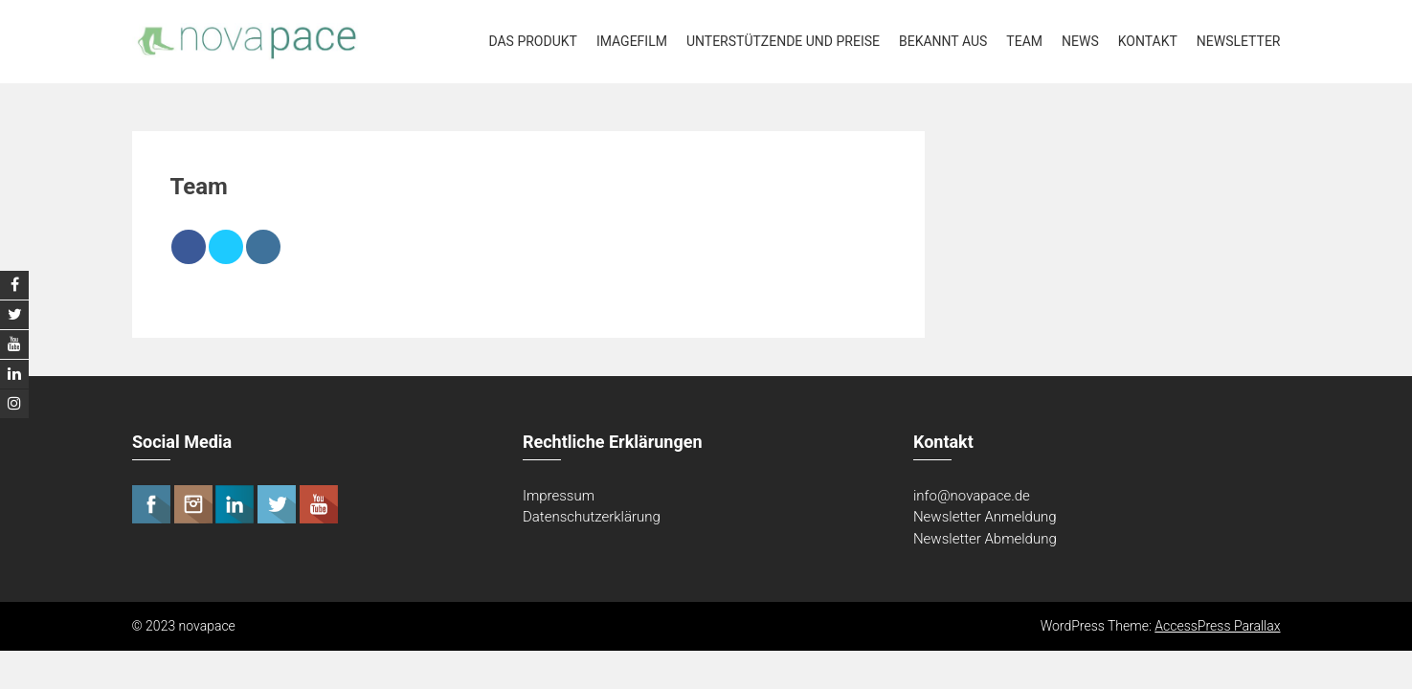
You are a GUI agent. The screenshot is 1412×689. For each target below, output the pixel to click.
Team (1024, 41)
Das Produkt (532, 41)
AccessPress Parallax (1217, 625)
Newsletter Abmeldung (985, 538)
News (1080, 41)
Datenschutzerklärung (592, 516)
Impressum (558, 495)
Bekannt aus (943, 41)
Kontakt (1147, 41)
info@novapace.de (971, 495)
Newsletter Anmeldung (985, 516)
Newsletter (1239, 41)
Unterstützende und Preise (783, 41)
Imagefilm (631, 41)
